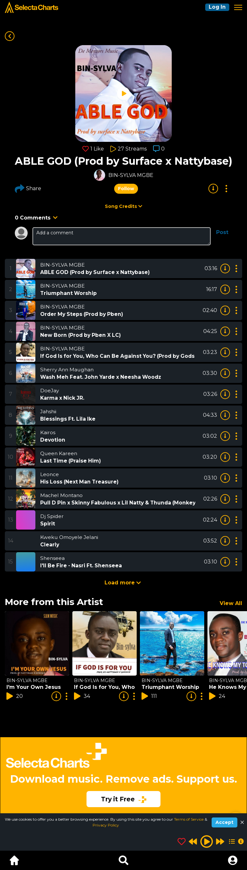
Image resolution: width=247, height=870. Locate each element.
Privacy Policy (106, 825)
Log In (216, 7)
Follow (126, 188)
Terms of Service (189, 819)
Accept (224, 822)
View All (231, 603)
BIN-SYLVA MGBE (130, 175)
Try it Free (123, 799)
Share (28, 188)
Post (222, 232)
